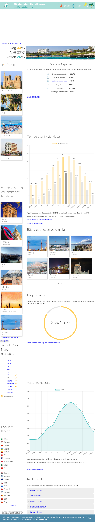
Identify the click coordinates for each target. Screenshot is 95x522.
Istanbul (5, 287)
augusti (9, 380)
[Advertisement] (47, 26)
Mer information (41, 519)
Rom (4, 264)
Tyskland (6, 445)
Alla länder (13, 505)
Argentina (7, 492)
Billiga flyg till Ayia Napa (35, 223)
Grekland (7, 476)
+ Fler (60, 284)
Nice (73, 253)
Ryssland (7, 489)
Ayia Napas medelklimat (35, 469)
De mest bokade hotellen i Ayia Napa (39, 220)
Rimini (30, 275)
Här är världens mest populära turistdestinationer (43, 343)
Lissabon (75, 275)
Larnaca (5, 158)
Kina (5, 498)
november (10, 389)
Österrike (7, 442)
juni (8, 375)
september (10, 383)
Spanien (6, 452)
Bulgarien (7, 502)
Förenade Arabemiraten (9, 312)
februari (9, 363)
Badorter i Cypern (36, 512)
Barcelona (54, 253)
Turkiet (4, 289)
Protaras (6, 135)
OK (89, 518)
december (10, 392)
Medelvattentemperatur (59, 81)
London (5, 242)
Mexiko (6, 464)
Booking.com (4, 341)
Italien (3, 266)
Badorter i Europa (36, 490)
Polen (5, 482)
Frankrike (4, 221)
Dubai (4, 309)
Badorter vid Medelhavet (38, 507)
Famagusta (7, 90)
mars (8, 366)
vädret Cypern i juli (15, 43)
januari (9, 360)
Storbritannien (6, 244)
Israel (5, 486)
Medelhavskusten (35, 496)
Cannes (53, 275)
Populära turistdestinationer (9, 337)
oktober (9, 386)
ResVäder (4, 43)
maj (8, 372)
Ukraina (6, 448)
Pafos (4, 113)
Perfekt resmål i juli (33, 96)
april (8, 369)
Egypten (6, 473)
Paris (4, 219)
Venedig (31, 253)
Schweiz (6, 455)
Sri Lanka (7, 495)
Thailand (6, 479)
